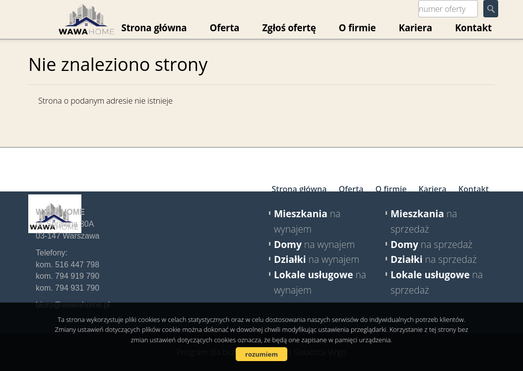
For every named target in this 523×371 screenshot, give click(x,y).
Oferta (224, 27)
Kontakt (473, 27)
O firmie (357, 27)
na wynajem (314, 244)
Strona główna (299, 189)
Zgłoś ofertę (289, 27)
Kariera (415, 27)
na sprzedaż (431, 244)
